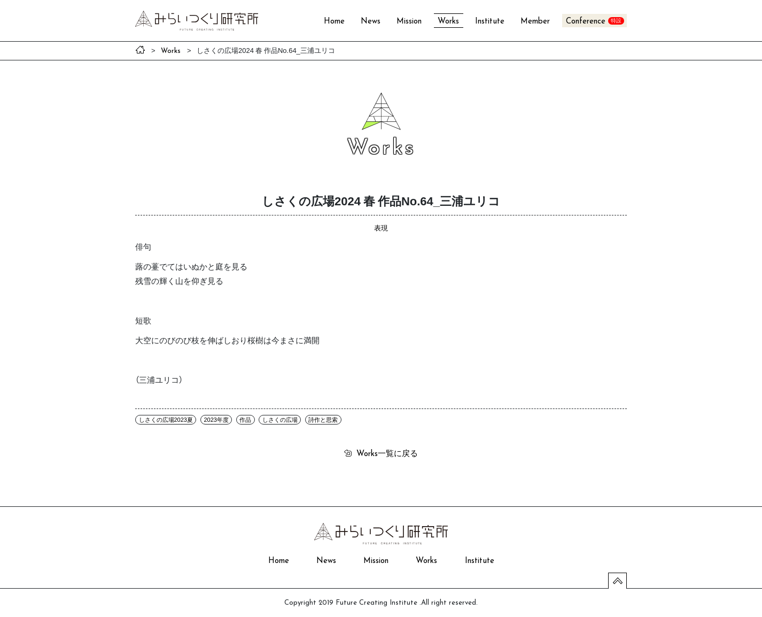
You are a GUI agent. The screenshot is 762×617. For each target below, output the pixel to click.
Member (535, 22)
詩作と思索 (323, 419)
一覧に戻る (387, 453)
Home (334, 22)
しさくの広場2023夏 (166, 419)
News (370, 22)
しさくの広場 (280, 419)
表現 (381, 227)
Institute (489, 22)
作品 (245, 419)
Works (448, 22)
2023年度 (216, 419)
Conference (585, 22)
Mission (409, 22)
